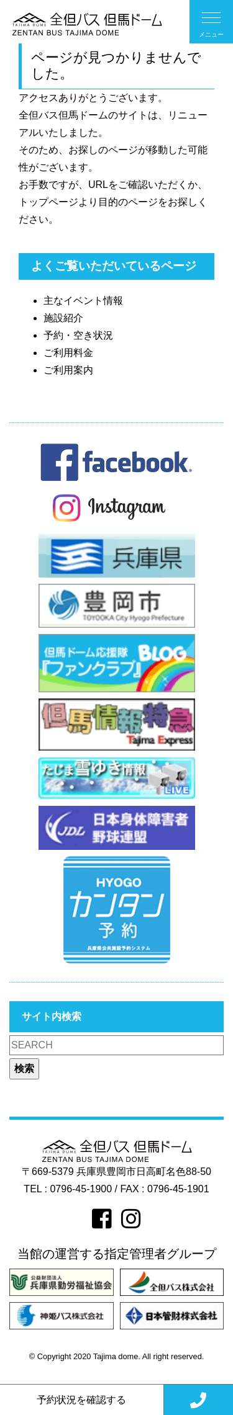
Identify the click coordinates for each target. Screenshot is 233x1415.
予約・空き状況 (78, 335)
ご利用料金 (68, 352)
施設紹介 (63, 318)
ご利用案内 (68, 370)
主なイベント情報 (83, 300)
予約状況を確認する (81, 1400)
